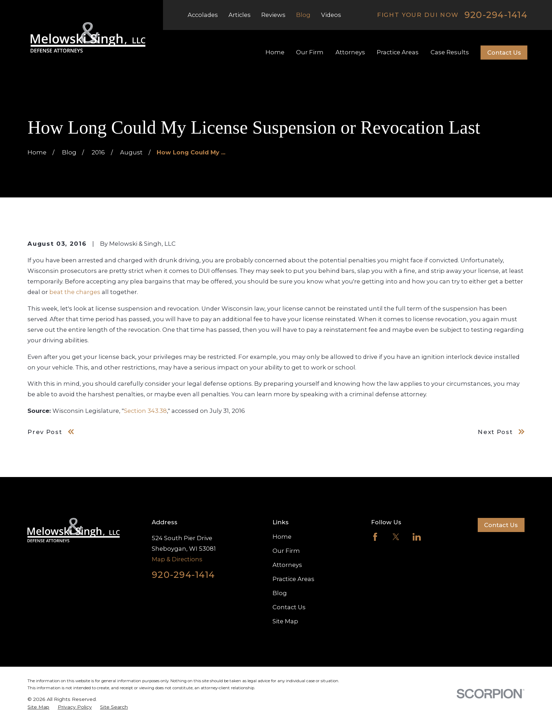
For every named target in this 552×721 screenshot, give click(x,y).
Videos (331, 14)
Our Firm (286, 550)
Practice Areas (293, 578)
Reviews (273, 14)
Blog (303, 14)
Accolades (203, 14)
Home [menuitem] (274, 52)
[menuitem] (38, 707)
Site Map (285, 621)
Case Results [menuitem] (450, 52)
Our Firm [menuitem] (310, 52)
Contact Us (504, 52)
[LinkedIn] (417, 537)
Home (281, 536)
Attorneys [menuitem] (350, 52)
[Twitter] (396, 537)
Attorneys (287, 564)
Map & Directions (177, 559)
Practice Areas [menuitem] (398, 52)
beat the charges (74, 291)
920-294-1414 (495, 15)
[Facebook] (375, 537)
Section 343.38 (145, 410)
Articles (239, 14)
